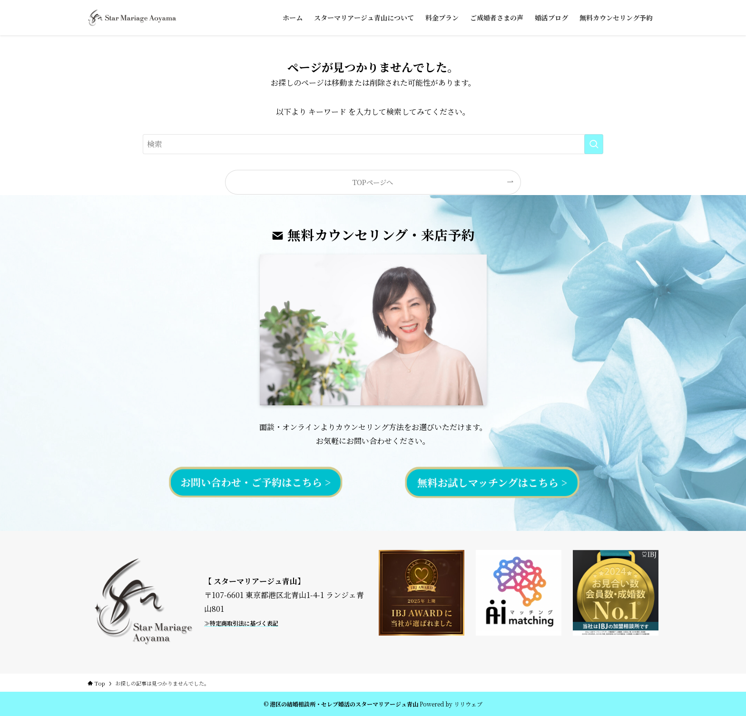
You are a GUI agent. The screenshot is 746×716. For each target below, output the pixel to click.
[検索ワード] (373, 144)
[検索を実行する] (593, 144)
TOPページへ (373, 182)
